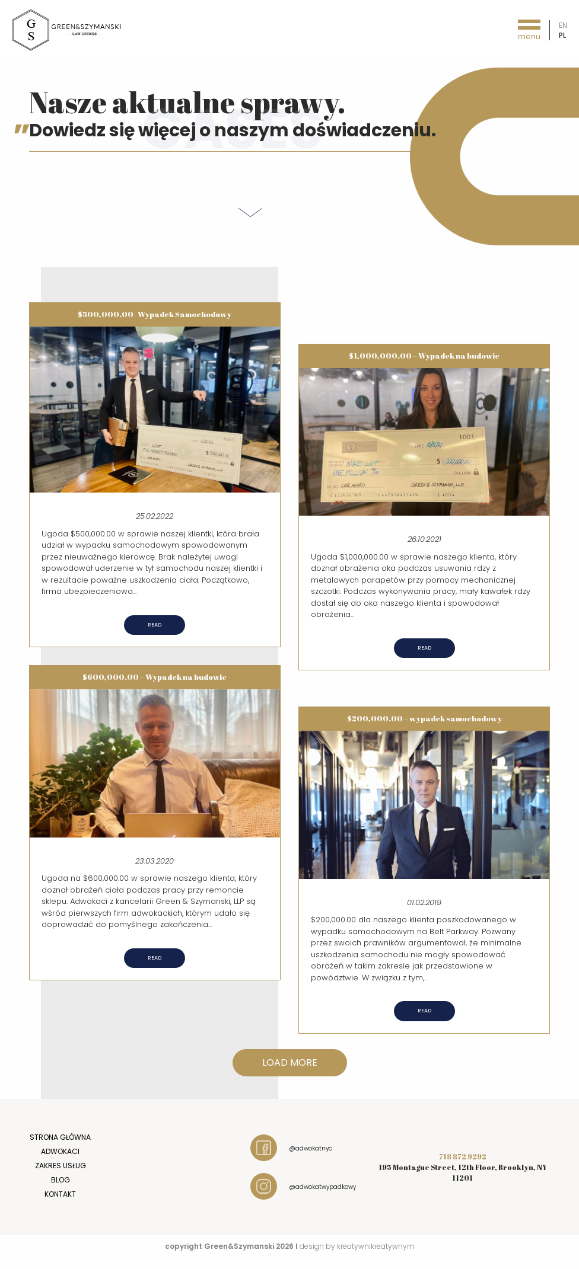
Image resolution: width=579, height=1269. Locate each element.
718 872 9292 (462, 1156)
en (563, 25)
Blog (60, 1180)
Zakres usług (60, 1166)
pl (562, 35)
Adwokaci (60, 1151)
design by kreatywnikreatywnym (357, 1246)
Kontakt (60, 1194)
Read (154, 624)
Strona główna (60, 1137)
